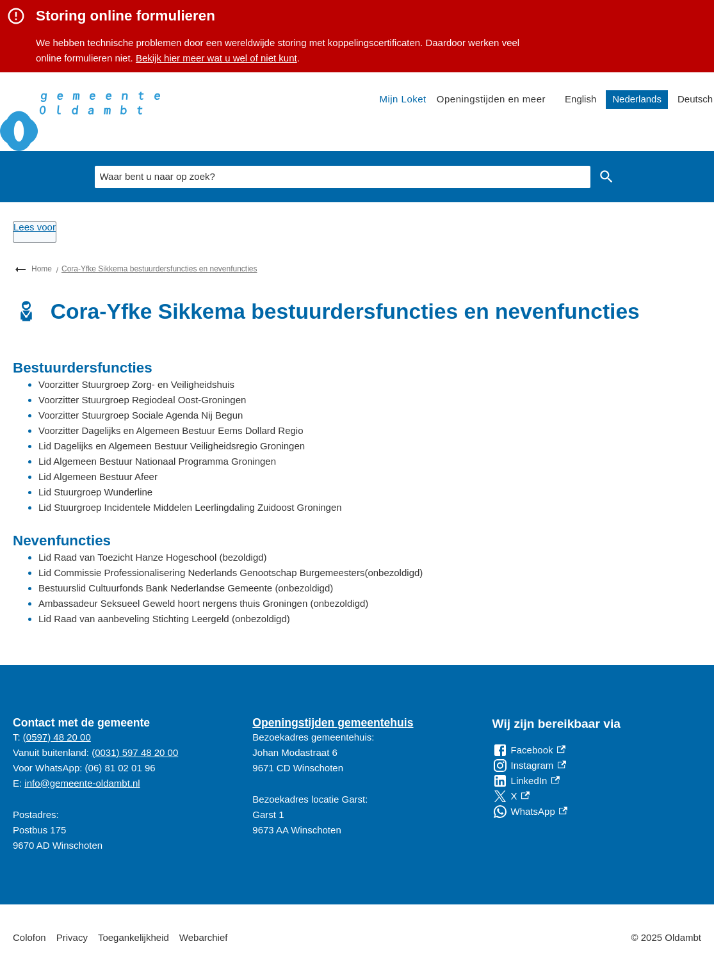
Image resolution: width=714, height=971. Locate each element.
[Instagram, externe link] (529, 765)
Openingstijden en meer (491, 98)
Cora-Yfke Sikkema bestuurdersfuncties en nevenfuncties (159, 268)
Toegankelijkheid (133, 937)
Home (41, 268)
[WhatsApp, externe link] (529, 811)
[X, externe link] (511, 796)
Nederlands (636, 98)
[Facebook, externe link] (528, 750)
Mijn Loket (402, 98)
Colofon (29, 937)
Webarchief (203, 937)
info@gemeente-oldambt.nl (82, 783)
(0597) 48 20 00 (57, 737)
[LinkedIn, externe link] (526, 781)
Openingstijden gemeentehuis (332, 722)
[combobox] (342, 177)
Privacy (72, 937)
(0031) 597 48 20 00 (135, 752)
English (580, 98)
